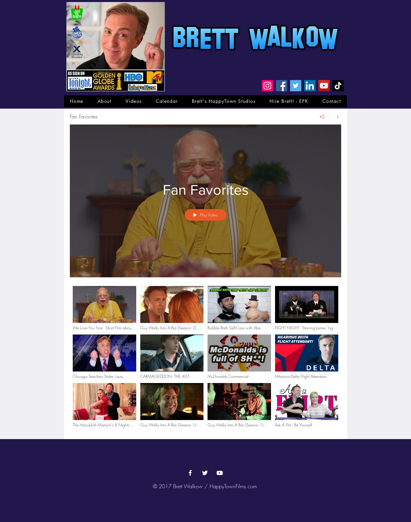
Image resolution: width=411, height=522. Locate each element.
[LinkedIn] (309, 85)
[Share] (322, 116)
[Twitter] (295, 85)
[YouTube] (324, 85)
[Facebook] (281, 85)
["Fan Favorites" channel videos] (205, 358)
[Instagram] (267, 85)
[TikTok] (338, 85)
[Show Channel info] (335, 116)
